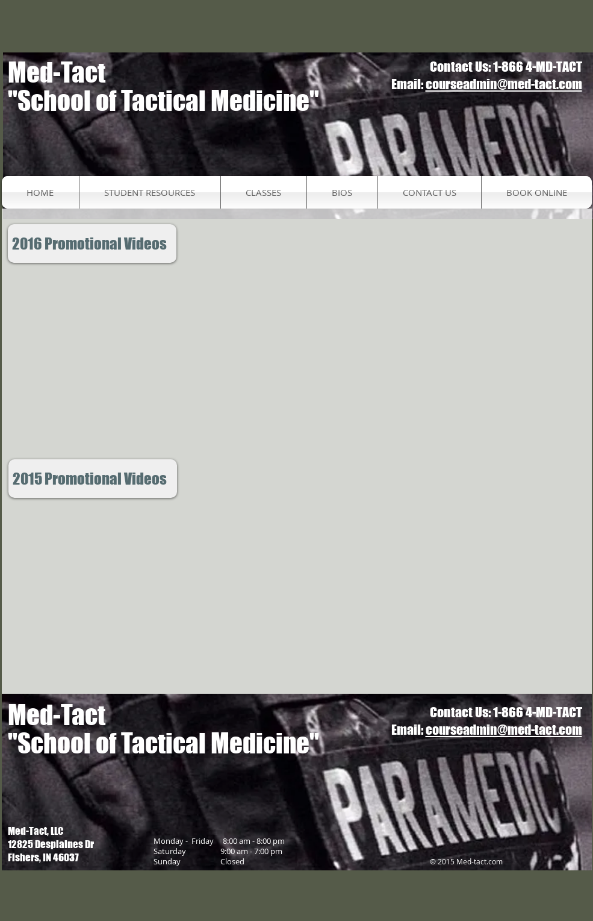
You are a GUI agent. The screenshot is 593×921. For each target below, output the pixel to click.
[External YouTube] (146, 361)
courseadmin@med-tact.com (504, 84)
